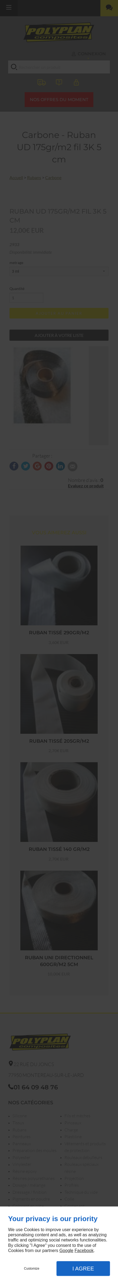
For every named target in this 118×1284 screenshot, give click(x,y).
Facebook (83, 1250)
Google (66, 1250)
